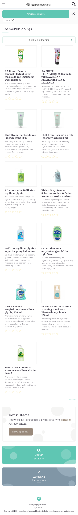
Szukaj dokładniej (39, 39)
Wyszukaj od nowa (36, 14)
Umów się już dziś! (20, 431)
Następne (72, 399)
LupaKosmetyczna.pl (27, 511)
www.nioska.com (67, 511)
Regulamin (37, 507)
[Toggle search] (74, 4)
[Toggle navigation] (3, 4)
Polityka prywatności (37, 504)
